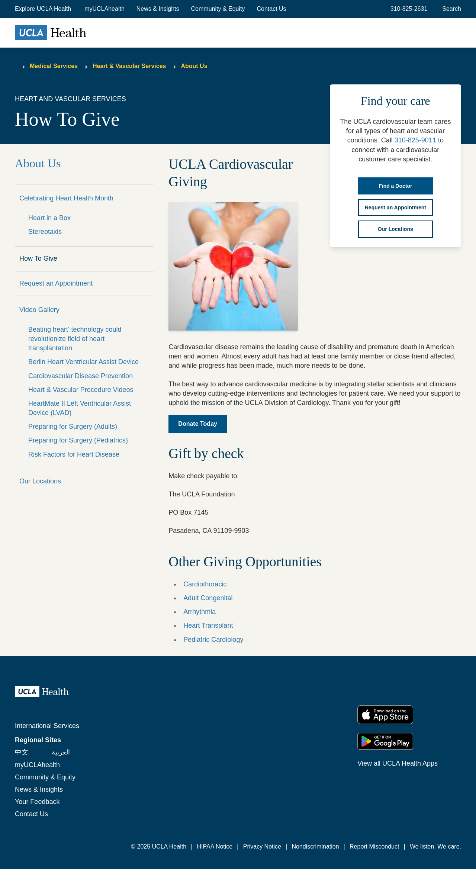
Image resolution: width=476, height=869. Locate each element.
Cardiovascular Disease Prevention (80, 376)
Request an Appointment (56, 283)
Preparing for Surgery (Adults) (72, 426)
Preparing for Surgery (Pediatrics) (78, 440)
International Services (47, 726)
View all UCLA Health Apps (397, 763)
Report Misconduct (374, 846)
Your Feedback (37, 801)
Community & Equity (218, 9)
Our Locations (40, 481)
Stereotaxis (45, 231)
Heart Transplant (208, 625)
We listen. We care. (435, 846)
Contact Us (271, 9)
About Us (194, 66)
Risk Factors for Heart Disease (73, 454)
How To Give (38, 258)
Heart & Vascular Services (129, 66)
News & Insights (157, 9)
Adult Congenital (207, 598)
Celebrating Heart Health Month (66, 198)
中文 (21, 752)
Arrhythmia (199, 611)
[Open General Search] (450, 9)
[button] (43, 9)
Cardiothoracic (204, 584)
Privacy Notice (262, 846)
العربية (61, 752)
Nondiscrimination (315, 846)
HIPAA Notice (215, 846)
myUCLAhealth (104, 9)
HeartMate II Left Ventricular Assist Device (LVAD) (79, 408)
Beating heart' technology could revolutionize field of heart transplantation (75, 339)
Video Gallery (39, 309)
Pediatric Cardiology (213, 639)
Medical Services (54, 66)
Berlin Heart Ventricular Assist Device (83, 362)
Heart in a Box (49, 218)
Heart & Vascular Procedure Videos (80, 389)
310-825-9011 (415, 140)
